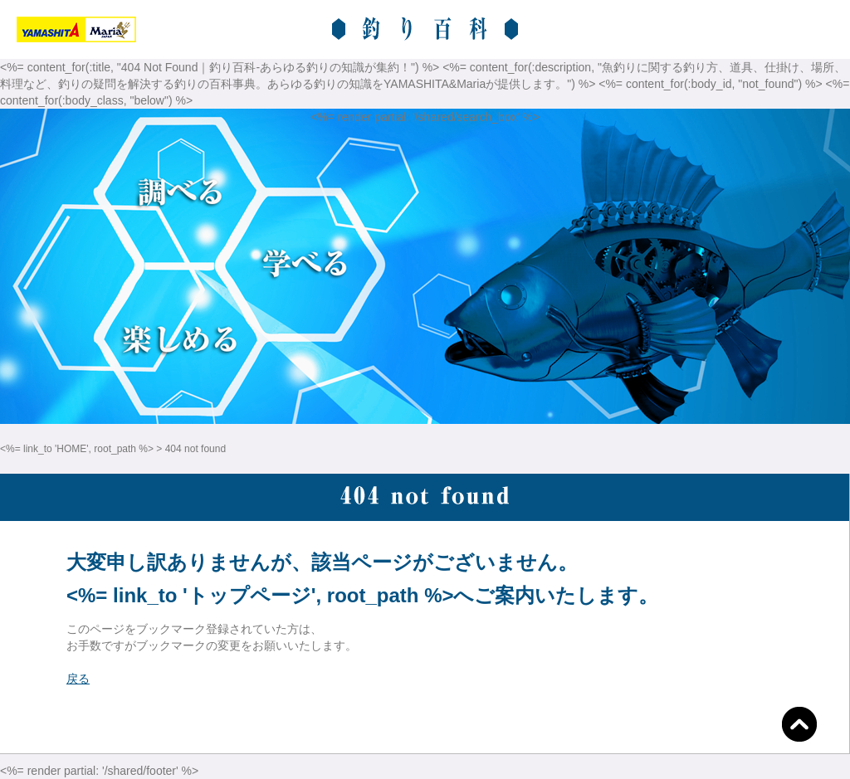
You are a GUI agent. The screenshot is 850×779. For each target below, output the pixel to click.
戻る (78, 678)
